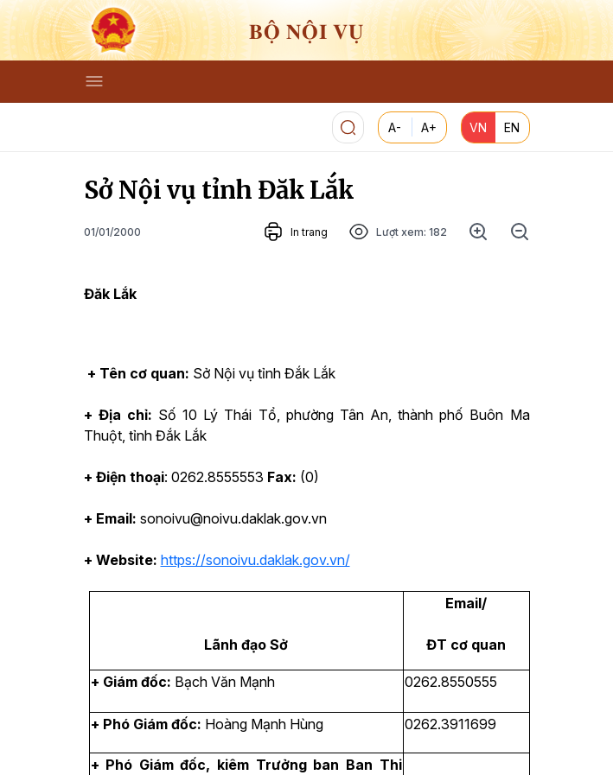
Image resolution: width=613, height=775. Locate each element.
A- (394, 127)
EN (512, 127)
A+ (429, 127)
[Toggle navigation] (94, 81)
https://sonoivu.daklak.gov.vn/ (255, 560)
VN (478, 127)
